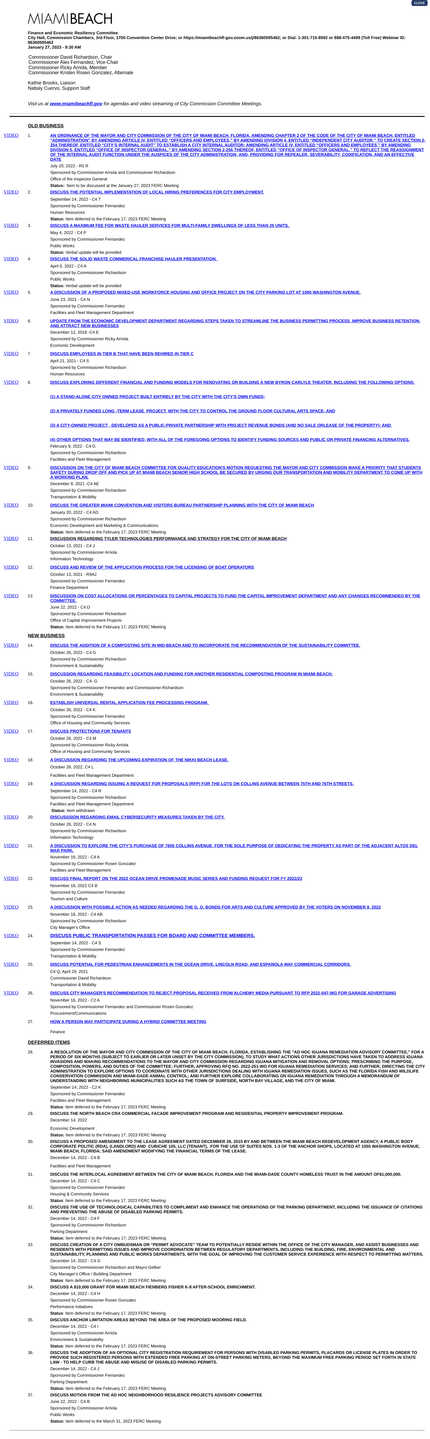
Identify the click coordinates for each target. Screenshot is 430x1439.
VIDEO (11, 135)
